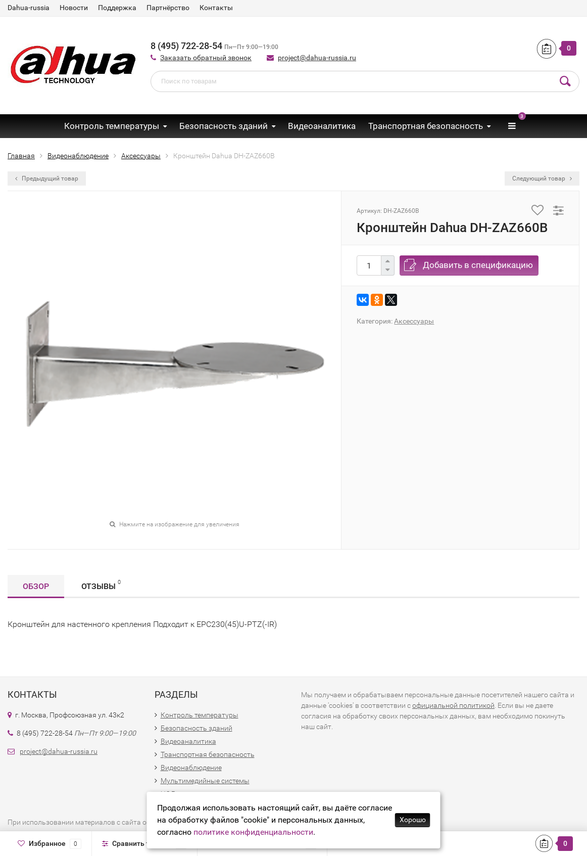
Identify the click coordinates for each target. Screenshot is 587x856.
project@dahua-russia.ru (317, 58)
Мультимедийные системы (205, 781)
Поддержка (117, 8)
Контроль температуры (111, 126)
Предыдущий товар (46, 178)
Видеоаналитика (322, 126)
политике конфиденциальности (253, 832)
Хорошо (413, 820)
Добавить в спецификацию (478, 265)
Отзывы (101, 584)
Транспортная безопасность (425, 126)
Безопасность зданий (223, 126)
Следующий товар (542, 178)
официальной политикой (453, 705)
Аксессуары (414, 321)
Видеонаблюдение (191, 767)
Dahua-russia (29, 8)
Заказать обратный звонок (206, 58)
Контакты (216, 8)
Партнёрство (167, 8)
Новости (74, 8)
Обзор (36, 586)
